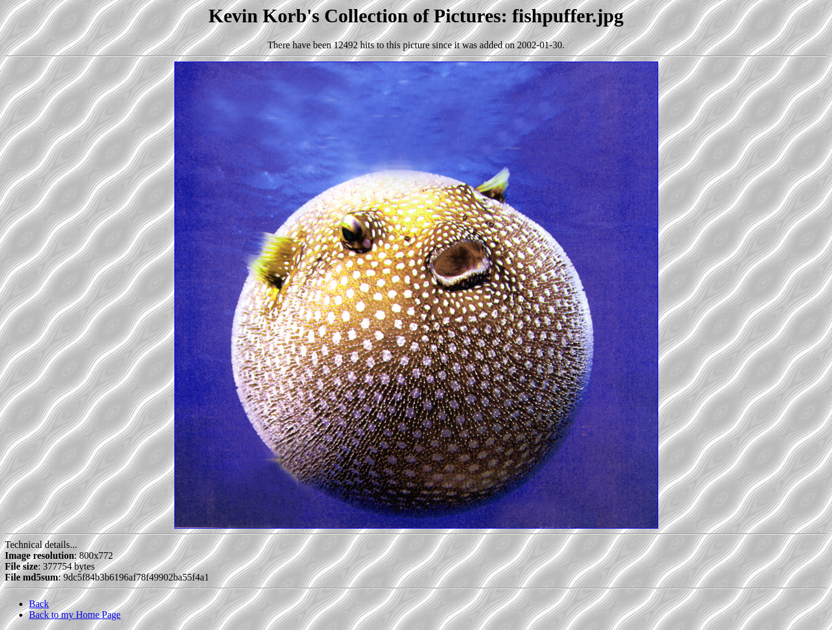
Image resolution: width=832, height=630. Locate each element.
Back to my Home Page (75, 614)
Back (39, 604)
